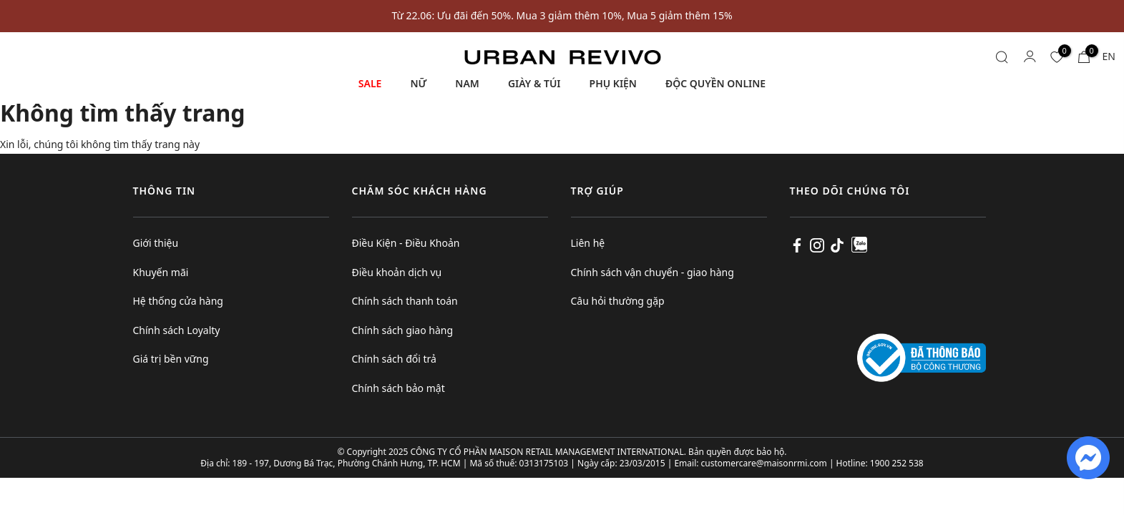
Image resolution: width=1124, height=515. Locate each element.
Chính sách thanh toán (405, 301)
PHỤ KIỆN (613, 83)
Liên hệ (588, 243)
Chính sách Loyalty (176, 330)
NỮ (418, 83)
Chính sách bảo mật (398, 388)
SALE (370, 83)
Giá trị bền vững (171, 359)
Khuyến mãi (161, 272)
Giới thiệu (156, 243)
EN (1109, 56)
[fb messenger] (1088, 457)
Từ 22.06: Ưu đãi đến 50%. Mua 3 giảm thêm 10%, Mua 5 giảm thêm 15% (561, 15)
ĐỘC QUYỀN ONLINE (715, 83)
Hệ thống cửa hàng (178, 301)
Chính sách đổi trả (394, 359)
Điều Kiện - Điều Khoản (406, 243)
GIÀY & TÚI (534, 83)
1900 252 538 (897, 463)
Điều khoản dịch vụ (397, 272)
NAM (467, 83)
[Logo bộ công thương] (921, 356)
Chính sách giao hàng (403, 330)
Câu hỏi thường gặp (618, 301)
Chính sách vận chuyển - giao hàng (652, 272)
